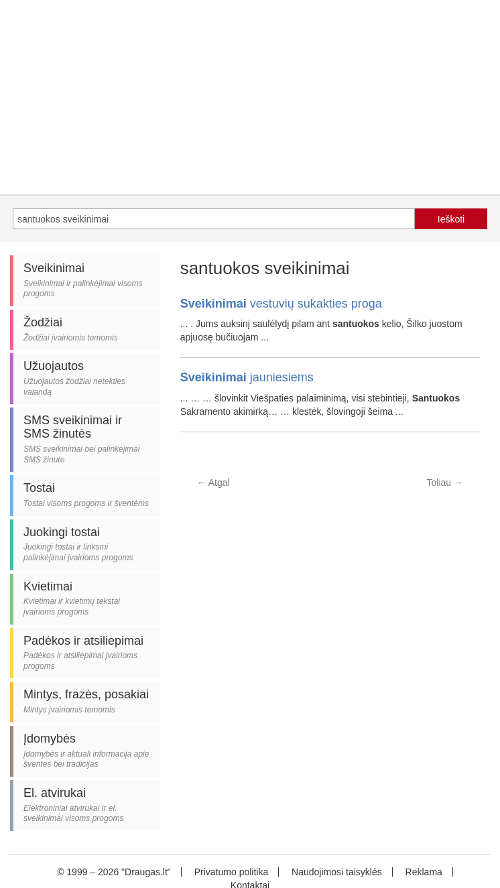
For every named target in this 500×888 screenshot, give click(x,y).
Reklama (423, 872)
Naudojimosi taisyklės (337, 872)
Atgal (213, 482)
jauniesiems (247, 377)
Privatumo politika (231, 872)
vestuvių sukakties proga (281, 303)
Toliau (445, 482)
